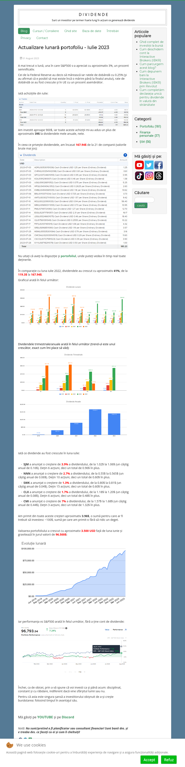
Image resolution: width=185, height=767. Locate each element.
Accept (149, 759)
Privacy (26, 38)
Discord (68, 717)
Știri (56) (145, 142)
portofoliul (68, 256)
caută (141, 205)
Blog (24, 31)
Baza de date (91, 31)
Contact (42, 38)
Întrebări (113, 31)
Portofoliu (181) (150, 126)
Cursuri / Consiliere (46, 31)
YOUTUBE (45, 717)
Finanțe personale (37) (150, 134)
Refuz (169, 759)
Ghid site (70, 31)
